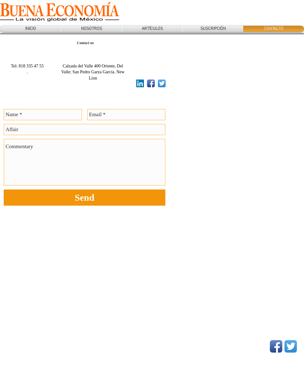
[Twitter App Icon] (162, 83)
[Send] (84, 197)
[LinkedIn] (140, 83)
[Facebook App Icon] (151, 83)
